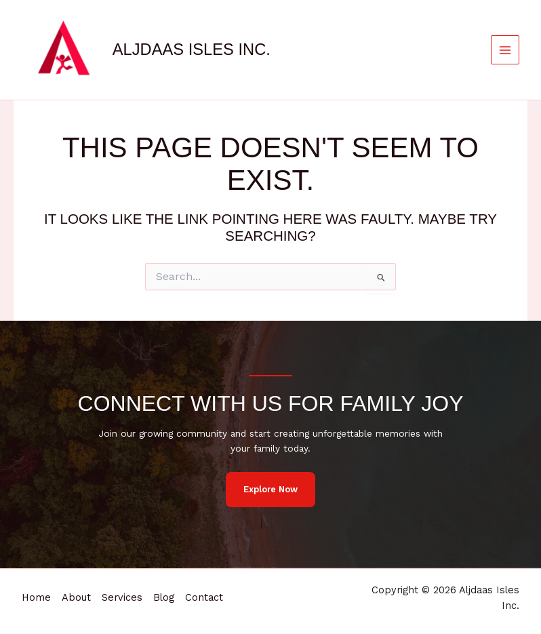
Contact (204, 597)
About (76, 597)
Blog (163, 597)
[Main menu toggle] (505, 49)
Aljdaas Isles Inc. (191, 49)
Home (36, 597)
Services (122, 597)
